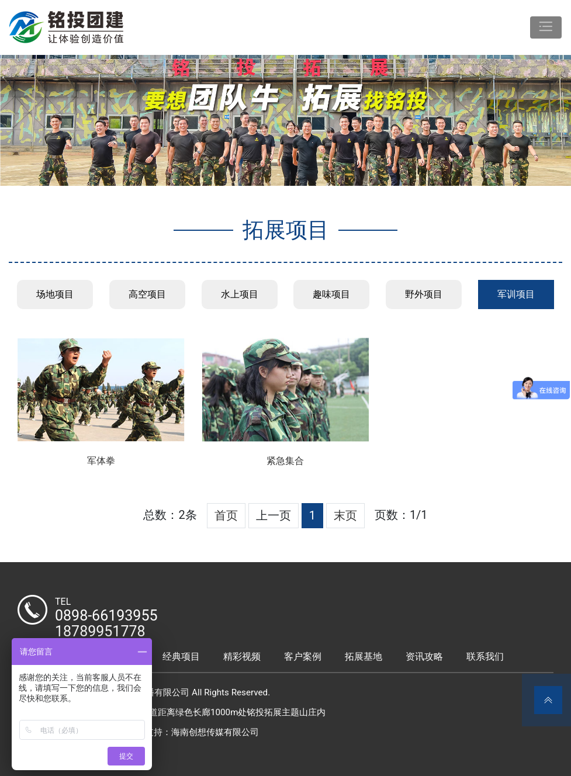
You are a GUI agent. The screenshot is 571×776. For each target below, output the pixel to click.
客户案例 (302, 656)
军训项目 (516, 294)
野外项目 (423, 294)
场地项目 (55, 294)
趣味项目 (331, 294)
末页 (345, 515)
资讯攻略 (424, 656)
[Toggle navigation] (546, 27)
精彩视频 (242, 656)
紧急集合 (285, 460)
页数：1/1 (401, 515)
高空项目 (147, 294)
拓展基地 (363, 656)
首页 (226, 515)
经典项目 (181, 656)
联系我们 (485, 656)
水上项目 (239, 294)
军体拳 (101, 460)
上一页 (273, 515)
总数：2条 (169, 515)
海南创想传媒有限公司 (215, 732)
